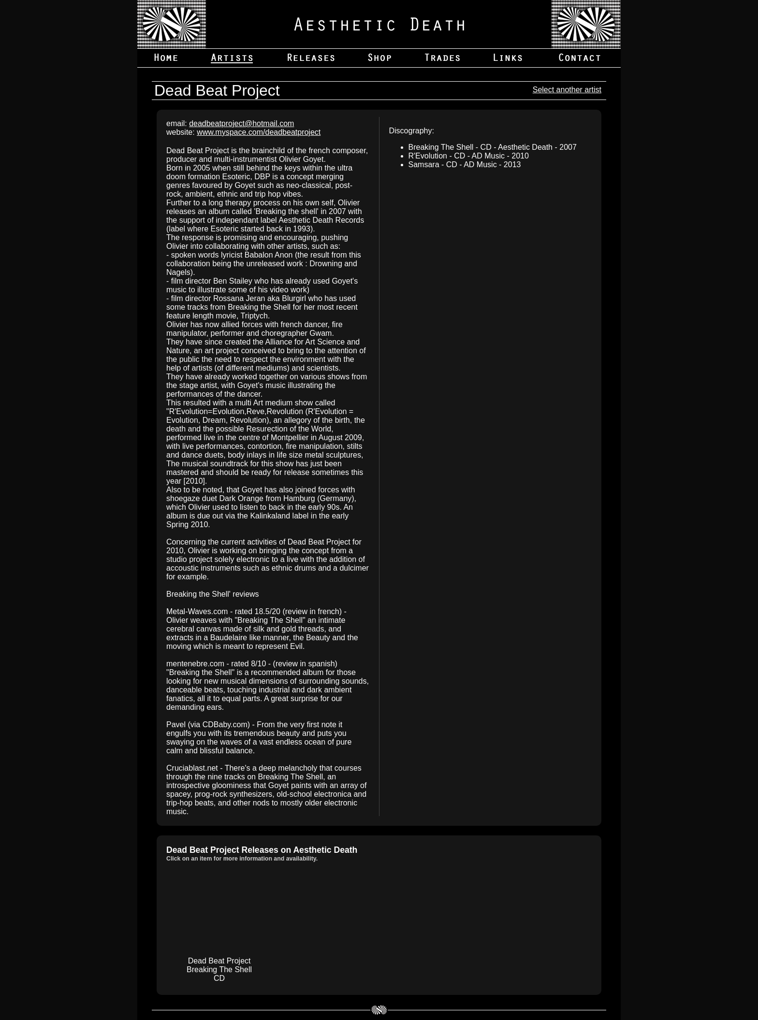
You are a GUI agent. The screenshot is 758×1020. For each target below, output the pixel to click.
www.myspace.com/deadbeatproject (259, 132)
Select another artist (567, 90)
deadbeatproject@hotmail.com (241, 123)
